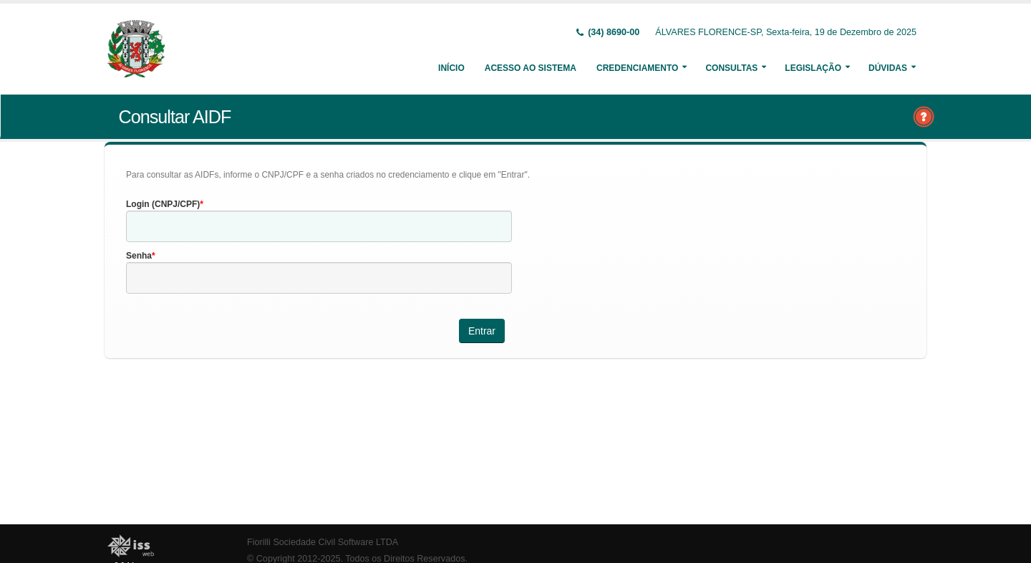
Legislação (813, 68)
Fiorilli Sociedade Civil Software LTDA (322, 542)
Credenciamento (637, 68)
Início (451, 68)
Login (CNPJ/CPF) (163, 204)
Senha (139, 256)
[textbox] (319, 226)
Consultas (731, 68)
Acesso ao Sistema (530, 68)
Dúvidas (887, 68)
